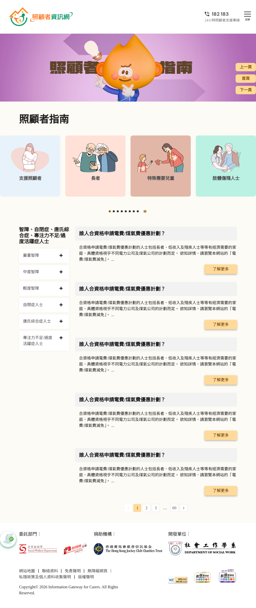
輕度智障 (31, 288)
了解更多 (221, 269)
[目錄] (247, 14)
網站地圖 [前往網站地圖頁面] (27, 571)
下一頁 (246, 90)
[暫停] (145, 211)
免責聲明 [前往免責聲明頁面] (73, 571)
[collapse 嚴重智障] (61, 255)
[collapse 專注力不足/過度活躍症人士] (61, 338)
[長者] (95, 166)
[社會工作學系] (202, 548)
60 (174, 508)
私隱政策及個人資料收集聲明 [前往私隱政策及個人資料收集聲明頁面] (45, 577)
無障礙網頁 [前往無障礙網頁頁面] (98, 571)
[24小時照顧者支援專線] (222, 14)
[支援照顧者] (30, 166)
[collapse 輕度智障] (61, 288)
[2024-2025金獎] (202, 577)
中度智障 (31, 272)
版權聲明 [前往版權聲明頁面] (86, 577)
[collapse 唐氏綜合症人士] (61, 321)
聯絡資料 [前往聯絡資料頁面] (50, 571)
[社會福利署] (38, 548)
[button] (110, 211)
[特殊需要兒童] (160, 166)
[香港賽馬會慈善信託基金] (128, 548)
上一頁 (246, 67)
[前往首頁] (41, 16)
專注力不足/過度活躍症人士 (37, 341)
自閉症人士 (33, 305)
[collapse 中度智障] (61, 272)
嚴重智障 (31, 255)
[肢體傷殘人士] (226, 166)
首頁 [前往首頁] (246, 78)
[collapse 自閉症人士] (61, 305)
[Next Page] (184, 508)
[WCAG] (177, 580)
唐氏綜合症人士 (37, 321)
